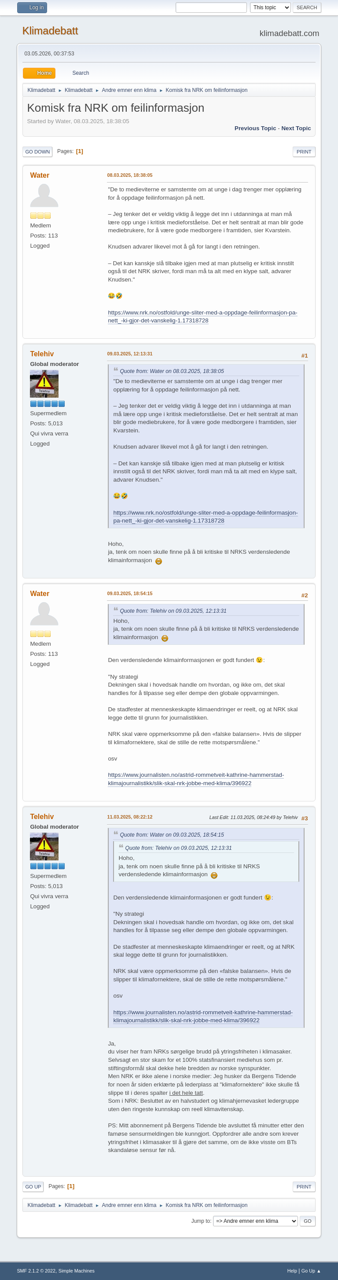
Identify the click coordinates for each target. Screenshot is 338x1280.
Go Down (37, 151)
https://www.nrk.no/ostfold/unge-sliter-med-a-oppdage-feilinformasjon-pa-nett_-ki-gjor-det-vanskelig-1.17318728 (202, 316)
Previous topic (255, 128)
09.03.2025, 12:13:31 (129, 353)
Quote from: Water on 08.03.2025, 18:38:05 (172, 371)
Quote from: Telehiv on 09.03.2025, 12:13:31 (173, 611)
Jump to (200, 1221)
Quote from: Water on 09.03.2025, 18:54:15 (172, 835)
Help (292, 1270)
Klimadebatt (50, 31)
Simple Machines (77, 1270)
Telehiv (42, 354)
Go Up (33, 1186)
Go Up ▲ (311, 1270)
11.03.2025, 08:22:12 (129, 816)
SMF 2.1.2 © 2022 (36, 1270)
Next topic (296, 128)
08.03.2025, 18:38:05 (129, 175)
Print (304, 151)
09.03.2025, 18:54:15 (129, 593)
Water (39, 175)
